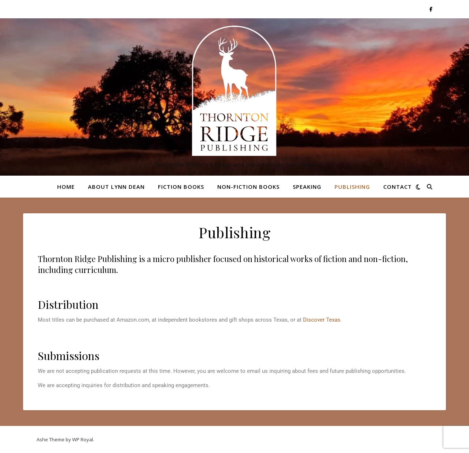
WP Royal (82, 439)
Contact (397, 186)
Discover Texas (321, 320)
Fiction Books (181, 186)
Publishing (352, 186)
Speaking (307, 186)
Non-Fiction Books (248, 186)
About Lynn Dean (116, 186)
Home (66, 186)
